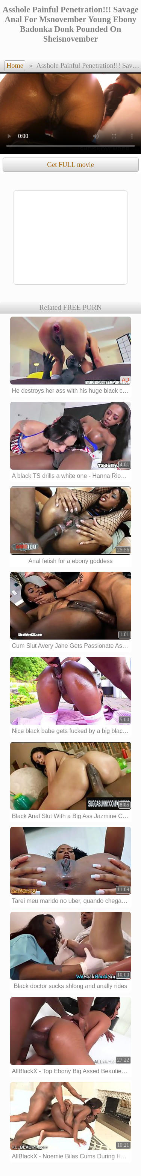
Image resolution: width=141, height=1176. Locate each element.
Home (14, 65)
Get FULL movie (70, 164)
